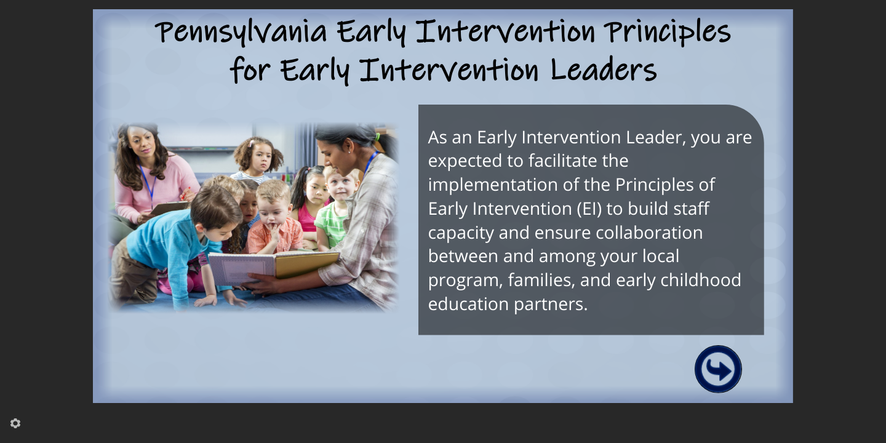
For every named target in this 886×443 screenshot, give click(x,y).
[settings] (15, 423)
